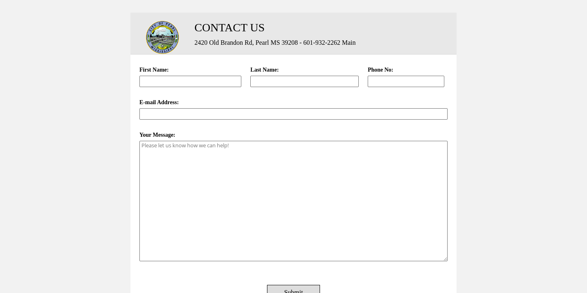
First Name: (154, 70)
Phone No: (380, 70)
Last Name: (264, 70)
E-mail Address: (159, 102)
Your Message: (157, 135)
